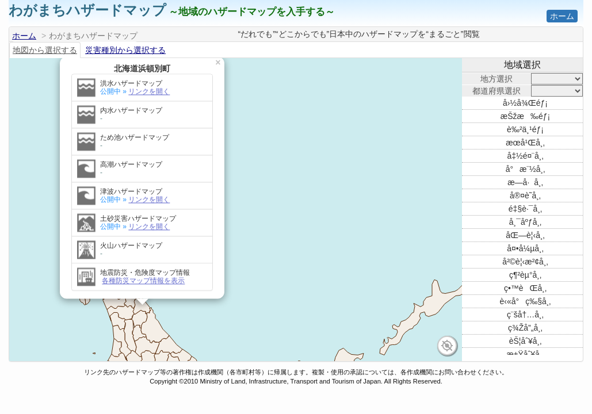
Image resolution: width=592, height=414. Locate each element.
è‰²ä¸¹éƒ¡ (525, 129)
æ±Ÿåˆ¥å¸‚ (525, 354)
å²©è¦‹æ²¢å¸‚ (525, 261)
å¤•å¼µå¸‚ (525, 248)
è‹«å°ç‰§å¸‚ (525, 301)
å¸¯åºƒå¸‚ (525, 222)
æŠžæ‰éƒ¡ (525, 116)
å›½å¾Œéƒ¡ (525, 103)
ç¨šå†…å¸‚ (525, 314)
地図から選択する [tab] (45, 50)
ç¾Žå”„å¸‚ (525, 327)
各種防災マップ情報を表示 (143, 204)
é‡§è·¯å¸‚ (525, 208)
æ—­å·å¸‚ (525, 182)
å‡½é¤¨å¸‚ (525, 155)
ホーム (562, 16)
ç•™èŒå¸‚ (525, 288)
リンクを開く (149, 123)
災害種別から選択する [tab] (125, 50)
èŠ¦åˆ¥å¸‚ (525, 341)
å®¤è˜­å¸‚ (525, 195)
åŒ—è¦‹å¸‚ (525, 235)
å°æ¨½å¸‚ (525, 169)
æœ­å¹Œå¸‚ (525, 142)
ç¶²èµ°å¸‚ (525, 274)
